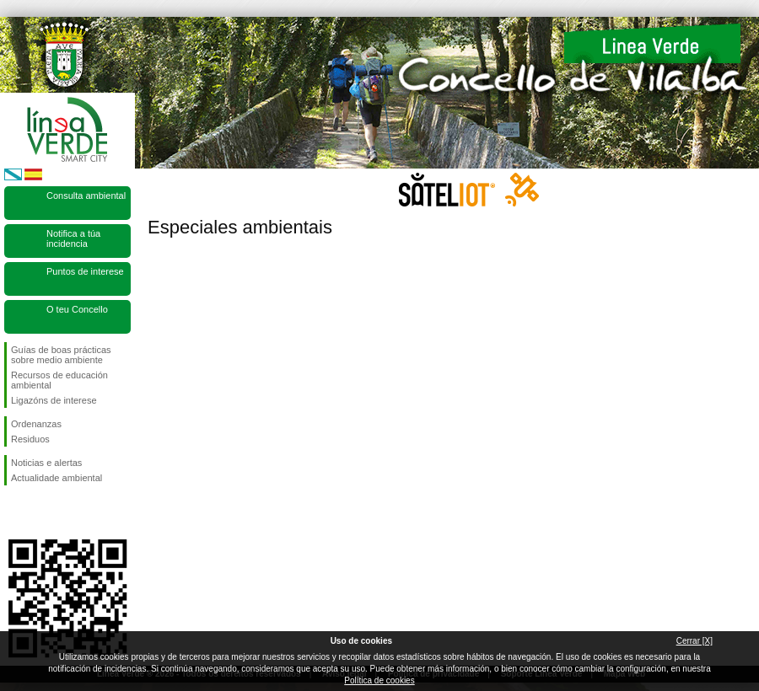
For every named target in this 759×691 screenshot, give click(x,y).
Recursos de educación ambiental (59, 380)
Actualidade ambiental (56, 478)
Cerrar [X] (694, 640)
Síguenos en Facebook (14, 512)
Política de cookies (379, 680)
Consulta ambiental (86, 195)
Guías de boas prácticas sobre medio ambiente (61, 355)
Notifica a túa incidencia (73, 238)
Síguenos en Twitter (42, 512)
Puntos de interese (85, 271)
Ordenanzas (36, 424)
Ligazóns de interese (54, 400)
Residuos (30, 439)
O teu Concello (77, 309)
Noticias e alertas (46, 463)
